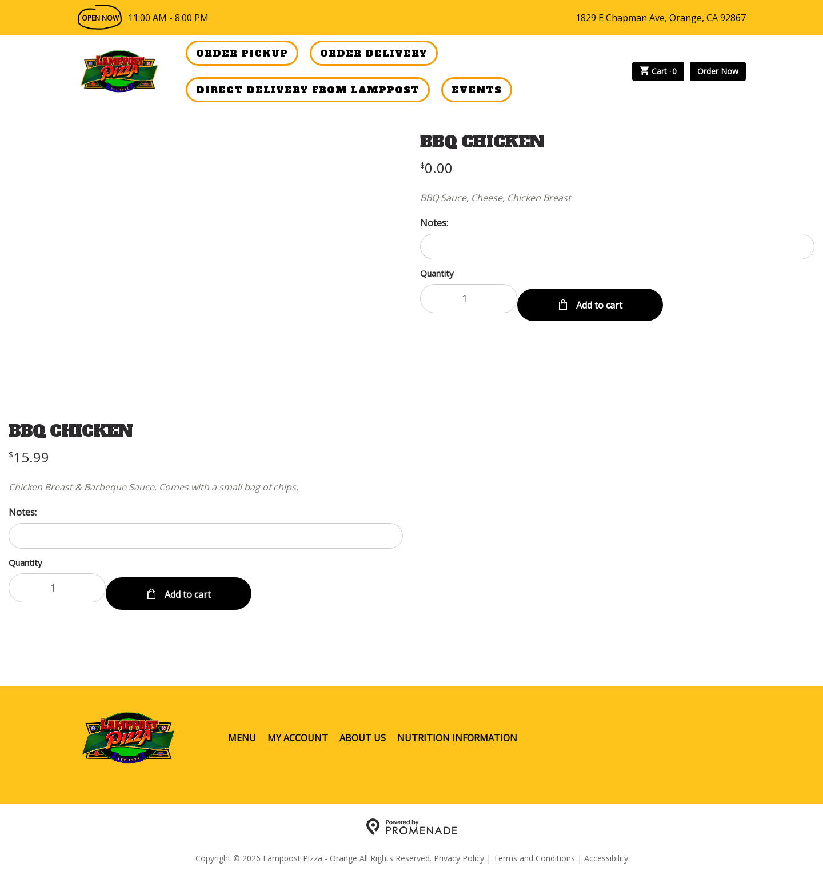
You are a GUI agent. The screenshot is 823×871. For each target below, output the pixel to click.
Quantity (437, 273)
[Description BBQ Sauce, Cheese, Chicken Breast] (617, 198)
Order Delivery (374, 53)
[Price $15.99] (29, 457)
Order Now (717, 71)
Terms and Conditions (534, 851)
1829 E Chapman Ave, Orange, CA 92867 (661, 17)
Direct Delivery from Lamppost (308, 89)
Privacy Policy (459, 851)
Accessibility (606, 851)
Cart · (658, 71)
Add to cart (598, 298)
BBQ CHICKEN (482, 141)
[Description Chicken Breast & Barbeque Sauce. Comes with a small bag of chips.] (206, 487)
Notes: (434, 223)
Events (477, 89)
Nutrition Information (457, 731)
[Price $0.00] (436, 167)
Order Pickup (242, 53)
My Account (297, 731)
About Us (362, 731)
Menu (242, 731)
